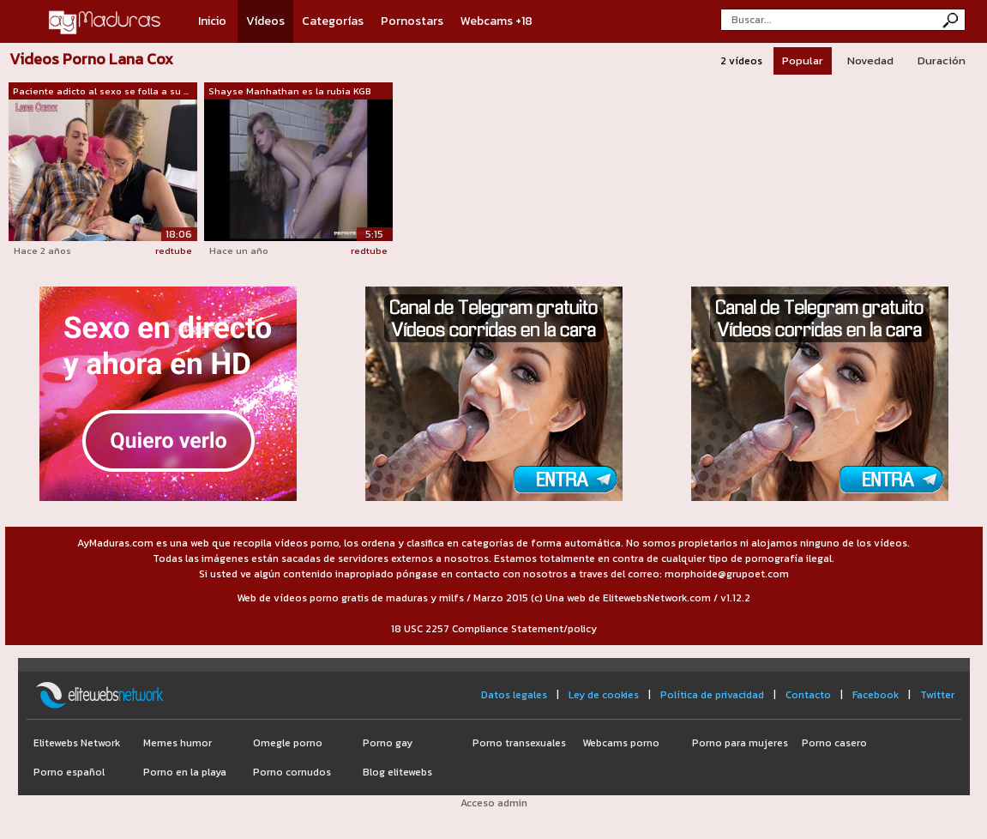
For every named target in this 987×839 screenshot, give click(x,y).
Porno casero (834, 743)
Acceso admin (493, 803)
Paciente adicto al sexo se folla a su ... (101, 91)
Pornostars (412, 21)
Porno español (69, 772)
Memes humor (177, 743)
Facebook (875, 695)
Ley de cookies (604, 695)
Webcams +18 (496, 21)
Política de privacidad (712, 695)
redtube (173, 250)
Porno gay (387, 743)
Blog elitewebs (397, 772)
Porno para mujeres (740, 743)
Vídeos (265, 21)
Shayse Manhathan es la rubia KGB (289, 91)
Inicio (212, 21)
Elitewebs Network (76, 743)
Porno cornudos (292, 772)
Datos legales (514, 695)
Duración (942, 60)
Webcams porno (620, 743)
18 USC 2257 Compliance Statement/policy (494, 629)
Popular (802, 60)
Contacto (808, 695)
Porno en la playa (184, 772)
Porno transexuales (519, 743)
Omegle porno (287, 743)
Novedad (870, 60)
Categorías (333, 21)
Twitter (937, 695)
